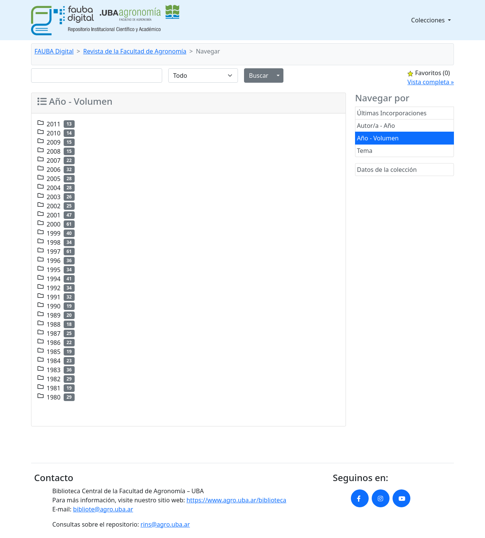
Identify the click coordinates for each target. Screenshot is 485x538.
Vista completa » (430, 82)
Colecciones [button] (428, 20)
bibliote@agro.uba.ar (103, 509)
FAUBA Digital (54, 51)
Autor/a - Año (376, 125)
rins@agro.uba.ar (165, 524)
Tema (364, 150)
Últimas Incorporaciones (392, 113)
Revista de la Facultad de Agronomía (134, 51)
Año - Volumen (378, 138)
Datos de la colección (387, 169)
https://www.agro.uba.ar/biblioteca (236, 500)
